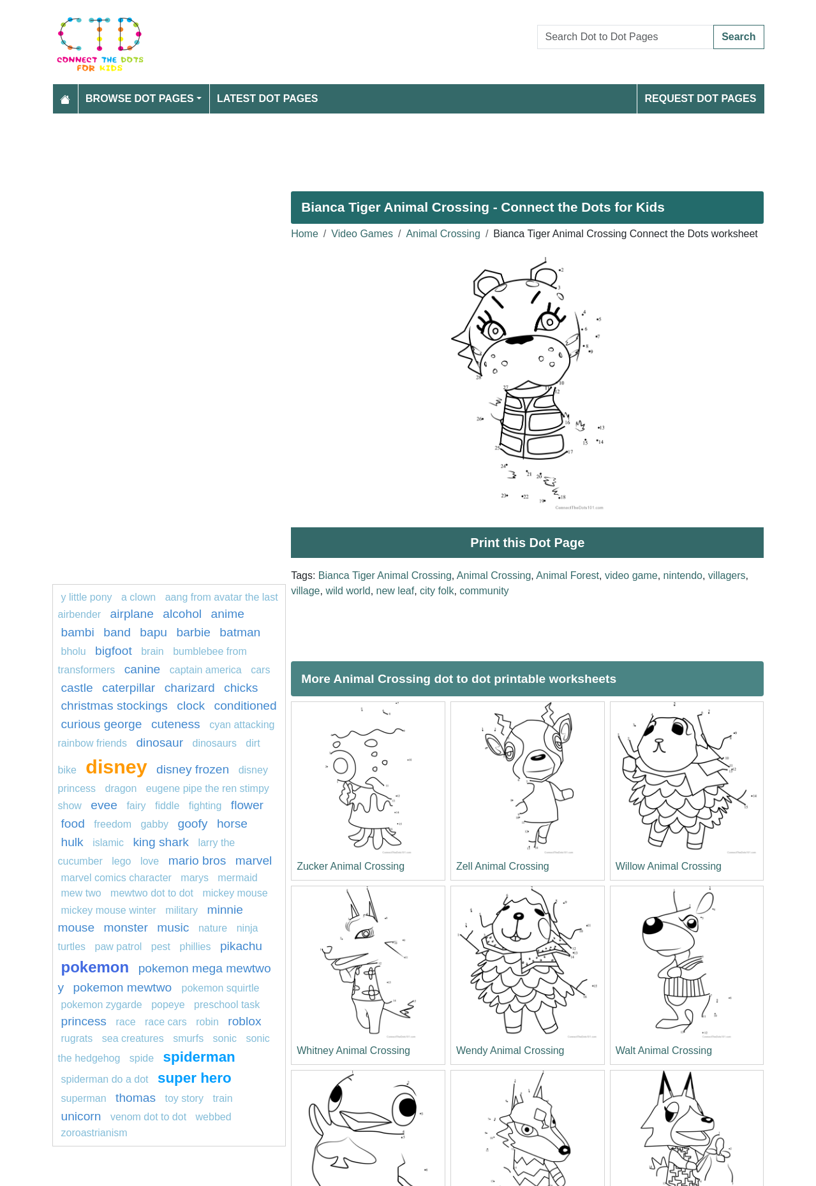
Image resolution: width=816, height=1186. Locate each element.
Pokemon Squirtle (221, 988)
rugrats (77, 1038)
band (117, 632)
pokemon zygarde (101, 1004)
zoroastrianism (94, 1132)
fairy (135, 805)
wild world (347, 590)
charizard (190, 687)
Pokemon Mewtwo (124, 987)
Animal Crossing (443, 233)
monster (126, 927)
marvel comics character (116, 877)
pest (160, 946)
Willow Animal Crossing (669, 866)
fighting (205, 805)
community (483, 590)
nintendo (683, 575)
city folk (437, 590)
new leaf (395, 590)
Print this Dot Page (527, 543)
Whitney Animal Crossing (353, 1050)
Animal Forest (567, 575)
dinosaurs (215, 743)
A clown (138, 597)
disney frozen (192, 769)
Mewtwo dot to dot (151, 893)
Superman (84, 1098)
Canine (142, 669)
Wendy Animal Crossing (510, 1050)
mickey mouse (234, 893)
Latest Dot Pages (267, 98)
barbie (194, 632)
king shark (161, 842)
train (222, 1098)
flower (247, 805)
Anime (227, 613)
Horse (232, 823)
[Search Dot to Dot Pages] (626, 37)
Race (125, 1021)
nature (212, 928)
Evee (104, 805)
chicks (241, 687)
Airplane (132, 613)
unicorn (81, 1116)
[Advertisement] (408, 147)
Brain (152, 651)
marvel (253, 860)
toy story (184, 1098)
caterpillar (128, 687)
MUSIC (173, 927)
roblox (244, 1021)
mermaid (237, 877)
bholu (73, 651)
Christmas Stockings (114, 705)
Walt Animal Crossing (664, 1050)
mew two (81, 893)
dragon (122, 788)
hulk (72, 842)
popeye (168, 1004)
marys (195, 877)
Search (738, 36)
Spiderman (199, 1057)
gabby (154, 824)
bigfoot (113, 650)
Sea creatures (134, 1038)
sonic (225, 1038)
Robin (207, 1021)
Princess (84, 1021)
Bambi (77, 632)
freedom (112, 824)
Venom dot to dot (148, 1116)
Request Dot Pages (700, 98)
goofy (193, 823)
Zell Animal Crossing (502, 866)
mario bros (197, 860)
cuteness (175, 724)
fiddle (167, 805)
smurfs (188, 1038)
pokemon (95, 967)
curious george (101, 724)
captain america (206, 669)
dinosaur (159, 742)
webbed (214, 1116)
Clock (191, 705)
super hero (195, 1078)
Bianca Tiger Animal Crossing (385, 575)
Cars (260, 669)
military (181, 910)
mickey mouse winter (108, 910)
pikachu (241, 946)
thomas (135, 1097)
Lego (121, 861)
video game (631, 575)
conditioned (245, 705)
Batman (239, 632)
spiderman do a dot (105, 1079)
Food (73, 823)
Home (304, 233)
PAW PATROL (118, 946)
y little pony (86, 597)
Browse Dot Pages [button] (139, 98)
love (149, 861)
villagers (727, 575)
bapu (153, 632)
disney (116, 766)
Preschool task (227, 1004)
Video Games (362, 233)
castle (77, 687)
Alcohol (182, 613)
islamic (108, 842)
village (305, 590)
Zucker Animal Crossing (350, 866)
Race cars (166, 1021)
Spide (142, 1058)
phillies (195, 946)
